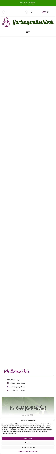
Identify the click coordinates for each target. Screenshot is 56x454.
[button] (53, 420)
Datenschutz (33, 451)
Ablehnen (28, 443)
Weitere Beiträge (13, 380)
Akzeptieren (28, 438)
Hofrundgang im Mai (17, 387)
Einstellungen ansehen (28, 447)
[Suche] (13, 12)
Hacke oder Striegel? (18, 390)
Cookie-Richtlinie (23, 451)
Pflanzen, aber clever (17, 383)
